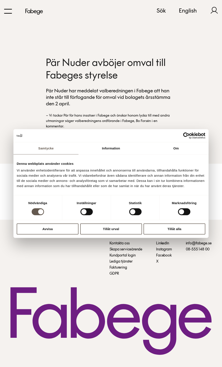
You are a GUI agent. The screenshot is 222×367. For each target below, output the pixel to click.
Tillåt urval (111, 229)
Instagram (164, 249)
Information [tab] (111, 148)
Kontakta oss (119, 243)
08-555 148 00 (198, 249)
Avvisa (47, 229)
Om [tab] (176, 148)
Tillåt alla (174, 229)
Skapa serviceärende (125, 249)
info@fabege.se (199, 243)
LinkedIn (162, 243)
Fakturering (118, 268)
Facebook (164, 255)
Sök (161, 11)
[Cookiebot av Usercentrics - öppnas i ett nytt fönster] (186, 135)
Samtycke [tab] (46, 148)
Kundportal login (122, 255)
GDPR (114, 274)
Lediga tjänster (121, 262)
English (188, 11)
